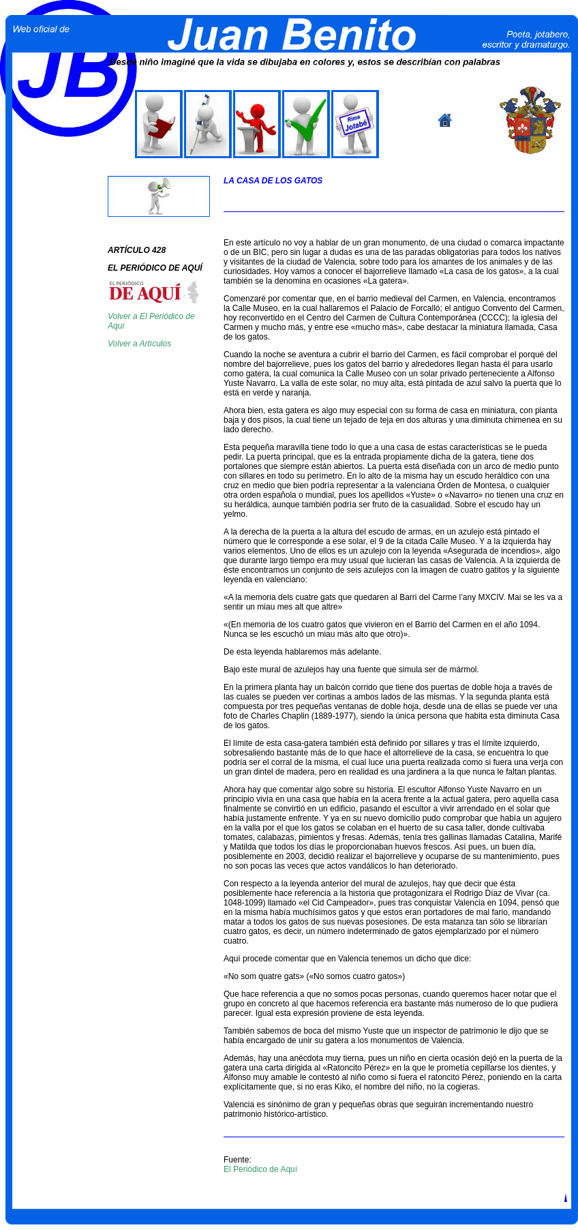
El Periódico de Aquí (260, 1169)
